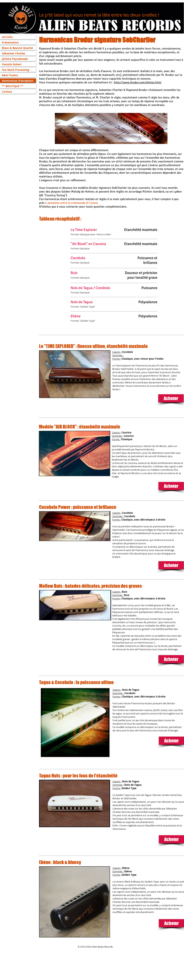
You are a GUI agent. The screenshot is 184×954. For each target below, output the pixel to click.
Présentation (10, 42)
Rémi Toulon (10, 75)
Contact (7, 91)
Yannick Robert (12, 64)
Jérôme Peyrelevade (15, 59)
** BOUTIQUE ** (12, 86)
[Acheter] (171, 398)
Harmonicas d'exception (17, 80)
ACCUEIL (7, 37)
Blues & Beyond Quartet (17, 48)
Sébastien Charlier (13, 53)
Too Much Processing (15, 70)
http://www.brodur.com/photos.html (137, 82)
